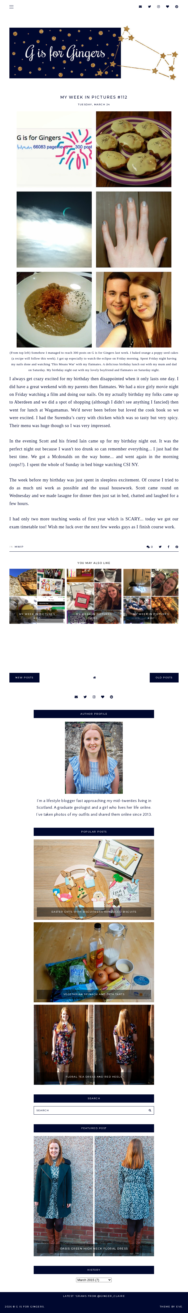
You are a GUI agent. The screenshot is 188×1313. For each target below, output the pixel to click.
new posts (24, 677)
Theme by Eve (171, 1306)
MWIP (19, 546)
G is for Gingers (30, 1306)
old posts (164, 677)
